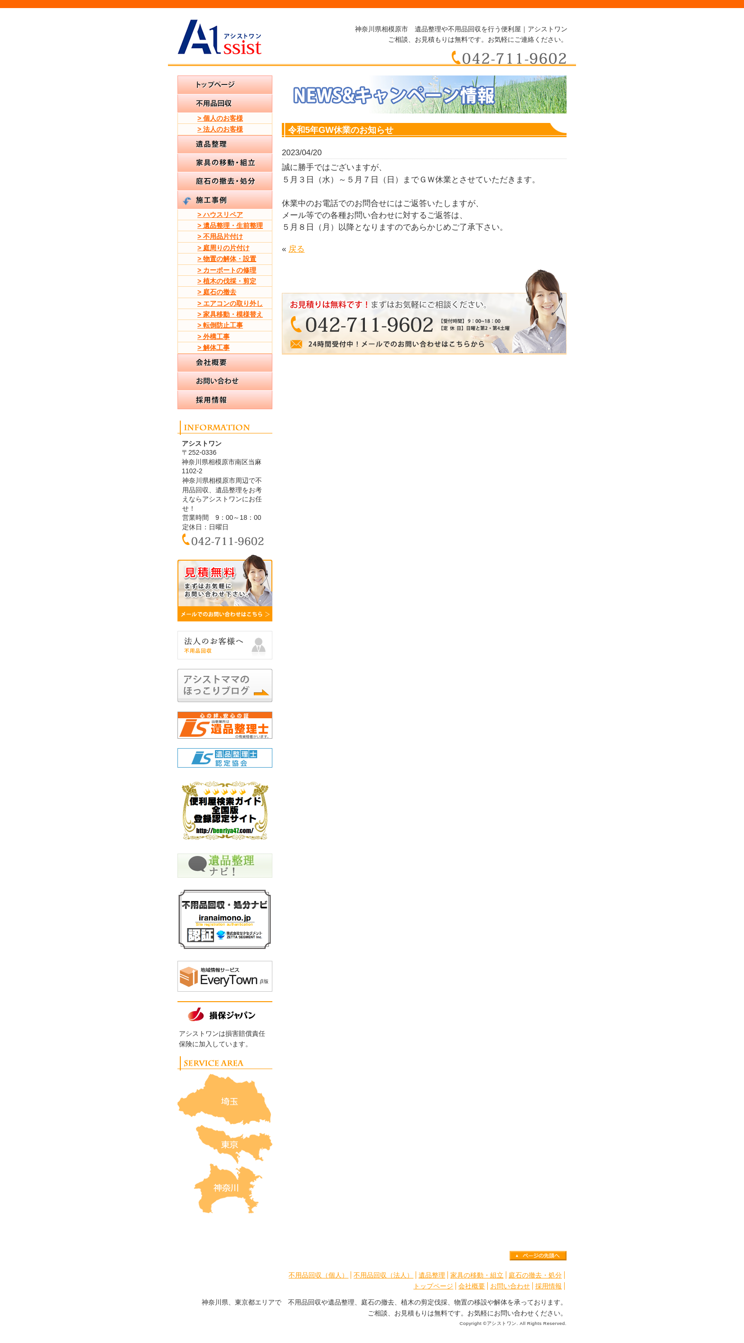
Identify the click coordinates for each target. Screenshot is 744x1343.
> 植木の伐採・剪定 (226, 281)
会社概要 (471, 1286)
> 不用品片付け (220, 236)
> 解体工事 (213, 347)
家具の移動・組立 (476, 1275)
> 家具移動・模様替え (230, 314)
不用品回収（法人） (383, 1275)
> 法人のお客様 (220, 129)
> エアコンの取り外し (230, 303)
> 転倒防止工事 (220, 325)
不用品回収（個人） (318, 1275)
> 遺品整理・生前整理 (230, 225)
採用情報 (548, 1286)
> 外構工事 (213, 336)
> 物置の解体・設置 (226, 259)
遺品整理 (431, 1275)
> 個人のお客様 (220, 118)
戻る (296, 249)
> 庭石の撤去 (216, 292)
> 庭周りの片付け (223, 248)
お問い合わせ (510, 1286)
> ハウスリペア (220, 214)
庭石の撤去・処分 (535, 1275)
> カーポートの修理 (226, 270)
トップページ (433, 1286)
